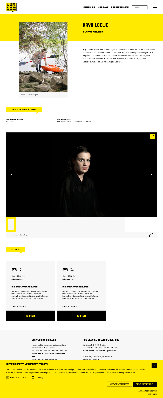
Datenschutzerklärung (148, 391)
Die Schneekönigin (64, 119)
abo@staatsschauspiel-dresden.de (100, 357)
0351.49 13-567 (94, 359)
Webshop (103, 7)
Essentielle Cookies (18, 377)
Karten (30, 315)
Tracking (39, 377)
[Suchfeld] (139, 7)
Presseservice (120, 7)
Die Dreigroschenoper (14, 119)
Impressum (152, 394)
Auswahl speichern (119, 384)
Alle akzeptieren (145, 384)
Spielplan (89, 7)
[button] (155, 7)
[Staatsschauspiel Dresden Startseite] (11, 7)
